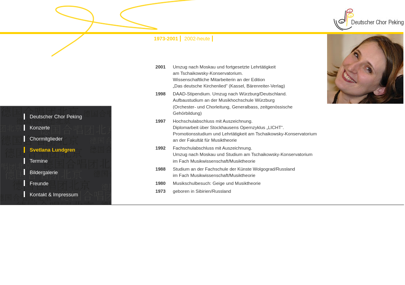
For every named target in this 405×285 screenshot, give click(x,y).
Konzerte (40, 128)
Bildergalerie (44, 172)
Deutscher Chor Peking (56, 117)
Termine (39, 161)
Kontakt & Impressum (54, 195)
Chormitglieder (46, 139)
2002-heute (197, 39)
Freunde (39, 183)
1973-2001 (166, 39)
